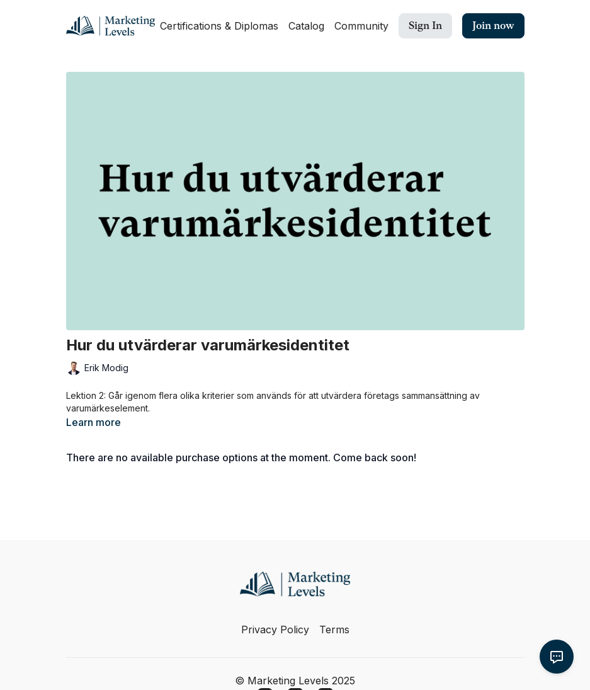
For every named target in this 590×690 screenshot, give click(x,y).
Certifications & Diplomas (219, 26)
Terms (334, 629)
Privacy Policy (275, 629)
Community (361, 26)
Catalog (306, 26)
